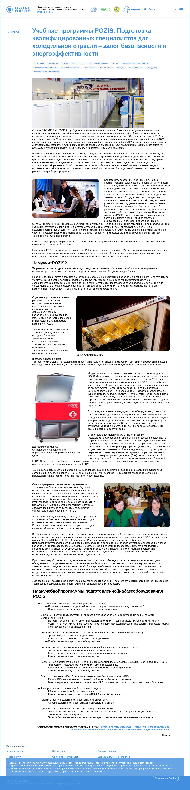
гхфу (74, 63)
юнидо (65, 63)
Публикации (53, 63)
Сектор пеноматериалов (65, 757)
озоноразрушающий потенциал (136, 63)
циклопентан (90, 68)
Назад (13, 32)
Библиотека (39, 63)
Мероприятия (13, 757)
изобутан (121, 68)
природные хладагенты (71, 68)
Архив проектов (14, 751)
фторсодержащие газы (98, 63)
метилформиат (135, 68)
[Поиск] (145, 9)
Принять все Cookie (166, 778)
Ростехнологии (106, 68)
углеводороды (152, 68)
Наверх (166, 735)
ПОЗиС (115, 63)
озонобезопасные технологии (46, 72)
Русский (41, 12)
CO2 (82, 63)
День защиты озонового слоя (114, 757)
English (49, 12)
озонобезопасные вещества (45, 68)
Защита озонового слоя (111, 751)
